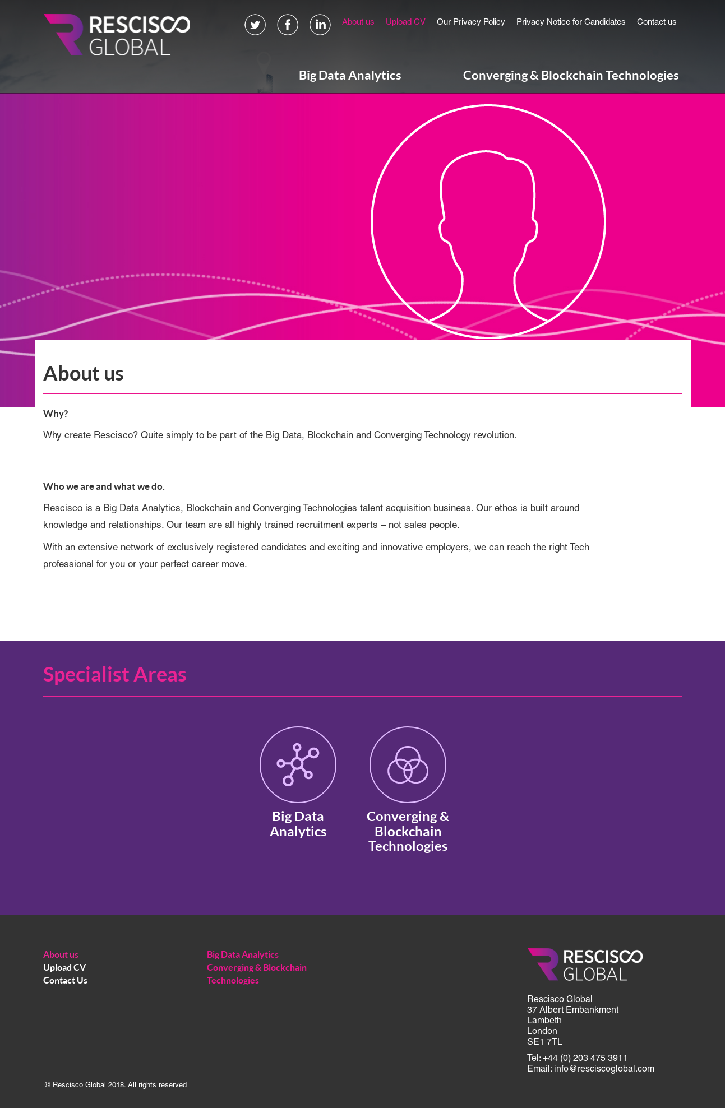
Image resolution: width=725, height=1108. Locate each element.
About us (358, 22)
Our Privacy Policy (471, 22)
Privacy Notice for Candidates (571, 22)
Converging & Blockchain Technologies (571, 74)
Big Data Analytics (350, 74)
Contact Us (65, 980)
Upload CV (406, 22)
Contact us (657, 22)
